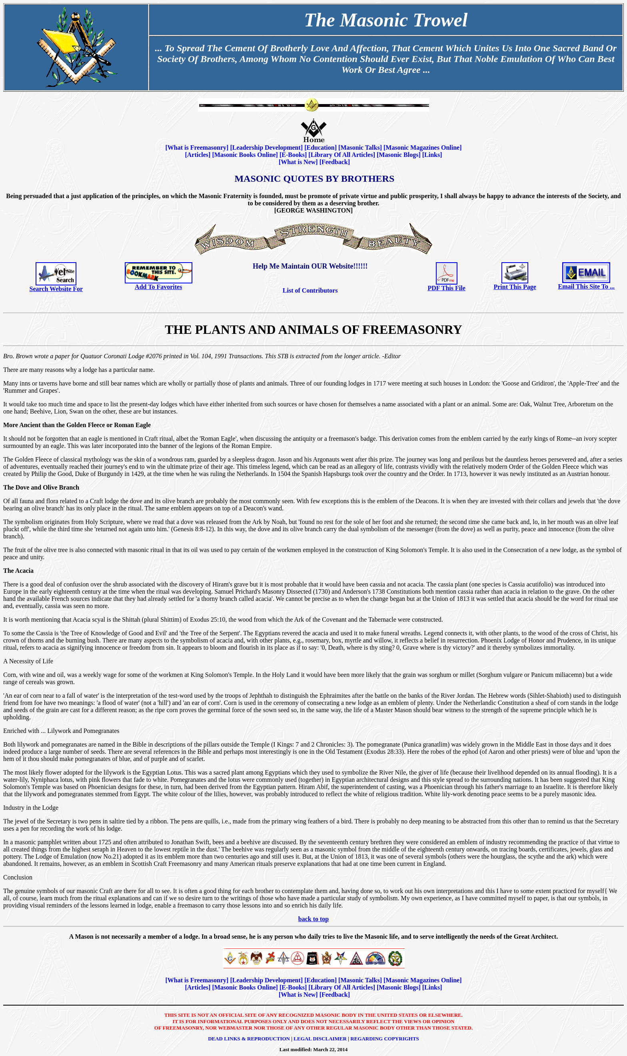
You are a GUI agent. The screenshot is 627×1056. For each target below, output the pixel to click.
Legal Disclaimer (320, 1039)
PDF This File (446, 288)
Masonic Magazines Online (422, 147)
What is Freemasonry (197, 147)
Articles (197, 154)
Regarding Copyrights (384, 1039)
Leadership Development (266, 147)
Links (432, 154)
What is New (298, 162)
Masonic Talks (359, 147)
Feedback (334, 162)
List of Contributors (310, 290)
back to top (313, 918)
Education (320, 147)
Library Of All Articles (342, 154)
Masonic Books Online (245, 154)
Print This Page (514, 286)
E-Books (293, 154)
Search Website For (56, 288)
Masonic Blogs (398, 154)
